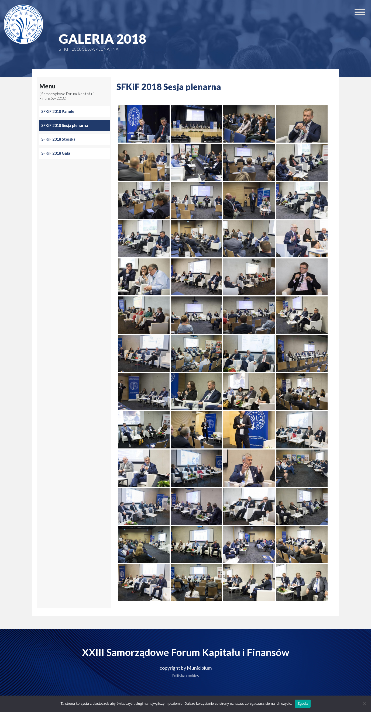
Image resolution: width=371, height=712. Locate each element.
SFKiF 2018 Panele (57, 111)
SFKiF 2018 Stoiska (58, 139)
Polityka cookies (185, 675)
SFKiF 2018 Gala (55, 153)
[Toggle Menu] (360, 12)
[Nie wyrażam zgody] (364, 703)
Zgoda (302, 703)
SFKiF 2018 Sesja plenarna (64, 125)
